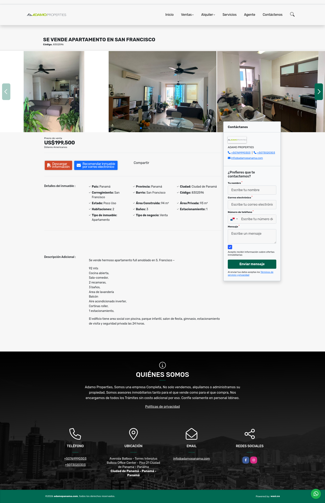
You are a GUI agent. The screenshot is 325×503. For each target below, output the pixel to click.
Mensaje (233, 226)
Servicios (230, 15)
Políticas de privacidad (162, 407)
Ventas (186, 15)
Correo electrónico (240, 197)
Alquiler (207, 15)
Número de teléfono (240, 212)
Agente (249, 15)
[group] (54, 91)
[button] (141, 128)
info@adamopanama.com (247, 158)
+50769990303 (240, 152)
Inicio (169, 15)
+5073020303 (266, 152)
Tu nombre (235, 182)
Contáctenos (273, 15)
